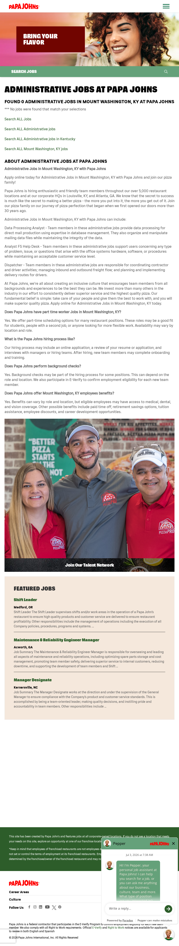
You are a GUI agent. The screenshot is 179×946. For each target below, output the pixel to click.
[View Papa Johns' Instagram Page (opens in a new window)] (35, 908)
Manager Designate (33, 679)
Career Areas (19, 892)
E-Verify (97, 927)
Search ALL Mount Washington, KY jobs (36, 149)
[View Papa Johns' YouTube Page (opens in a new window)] (48, 908)
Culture (15, 899)
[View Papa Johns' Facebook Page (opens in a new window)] (30, 908)
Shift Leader (25, 599)
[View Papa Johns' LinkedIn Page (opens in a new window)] (41, 908)
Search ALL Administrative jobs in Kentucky (40, 139)
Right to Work (116, 927)
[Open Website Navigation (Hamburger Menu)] (167, 11)
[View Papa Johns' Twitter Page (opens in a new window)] (54, 908)
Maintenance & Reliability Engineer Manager (56, 640)
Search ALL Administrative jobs (30, 129)
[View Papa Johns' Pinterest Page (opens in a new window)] (60, 908)
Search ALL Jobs (18, 119)
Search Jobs (24, 71)
